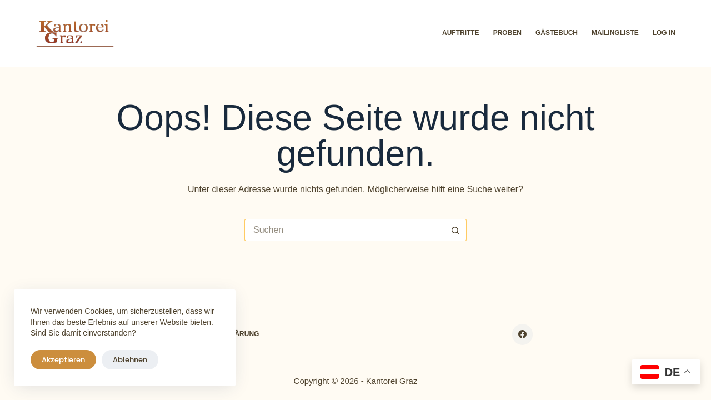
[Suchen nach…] (344, 230)
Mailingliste (615, 33)
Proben (507, 33)
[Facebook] (522, 334)
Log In (664, 33)
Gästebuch (556, 33)
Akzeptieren (63, 359)
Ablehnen (130, 359)
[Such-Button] (455, 230)
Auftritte (460, 33)
